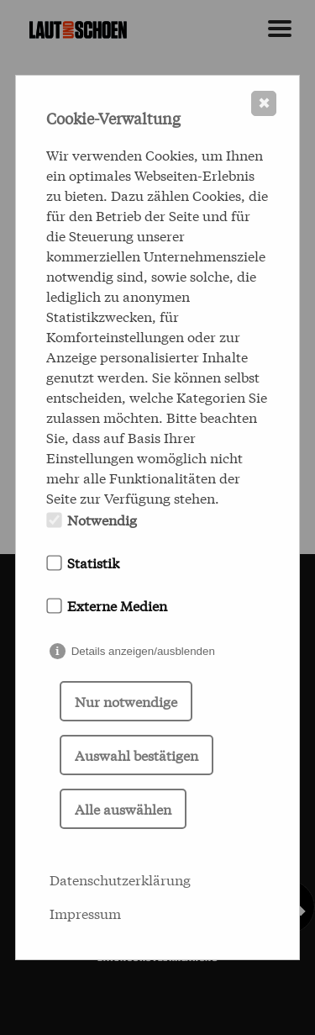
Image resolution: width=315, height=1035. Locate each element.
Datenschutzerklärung (120, 879)
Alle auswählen (123, 808)
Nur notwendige (126, 700)
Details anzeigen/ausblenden (143, 651)
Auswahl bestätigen (136, 754)
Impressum (85, 912)
